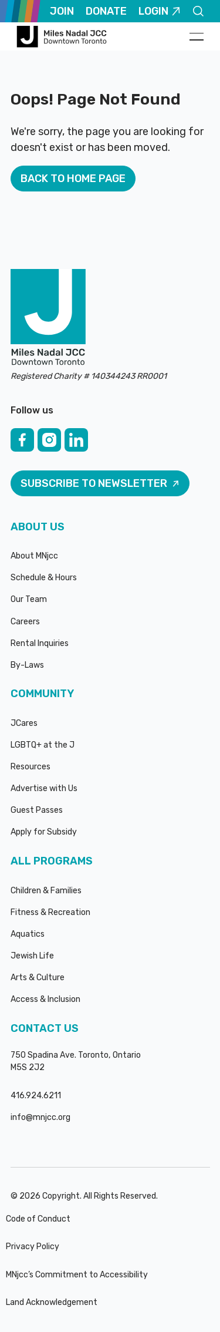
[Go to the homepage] (48, 318)
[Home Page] (63, 36)
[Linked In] (76, 440)
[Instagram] (49, 440)
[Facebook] (22, 440)
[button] (196, 36)
